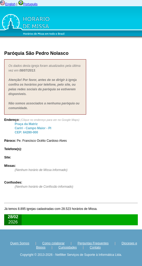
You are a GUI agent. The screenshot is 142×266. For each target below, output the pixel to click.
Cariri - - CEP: (33, 128)
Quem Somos (19, 243)
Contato (95, 247)
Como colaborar (53, 243)
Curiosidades (67, 247)
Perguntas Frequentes (93, 243)
